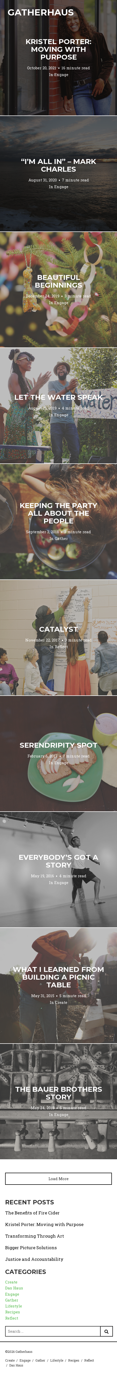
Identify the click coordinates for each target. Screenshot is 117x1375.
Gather (61, 538)
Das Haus (14, 1287)
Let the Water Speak (58, 397)
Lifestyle (13, 1306)
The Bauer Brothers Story (58, 1093)
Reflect (61, 646)
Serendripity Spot (59, 745)
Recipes (12, 1311)
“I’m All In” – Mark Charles (58, 165)
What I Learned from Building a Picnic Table (58, 977)
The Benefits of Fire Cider (32, 1213)
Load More (58, 1178)
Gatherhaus (41, 12)
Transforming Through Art (34, 1236)
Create (61, 1002)
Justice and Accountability (34, 1259)
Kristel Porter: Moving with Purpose (58, 49)
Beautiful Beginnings (58, 281)
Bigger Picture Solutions (31, 1248)
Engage (61, 74)
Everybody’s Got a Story (58, 861)
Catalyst (58, 629)
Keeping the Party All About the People (58, 513)
